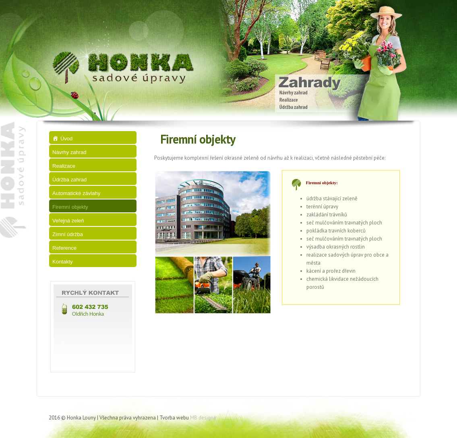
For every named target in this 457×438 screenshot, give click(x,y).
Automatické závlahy (76, 193)
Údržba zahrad (69, 180)
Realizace (63, 166)
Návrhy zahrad (69, 152)
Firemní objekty (70, 207)
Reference (64, 248)
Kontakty (62, 262)
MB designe (203, 417)
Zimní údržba (67, 234)
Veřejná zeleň (68, 221)
